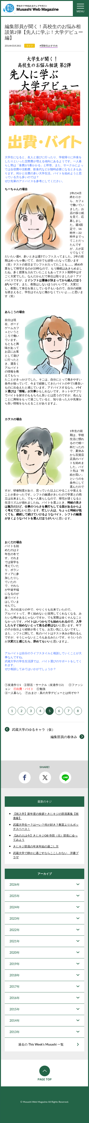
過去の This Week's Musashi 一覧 (41, 1044)
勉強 (42, 689)
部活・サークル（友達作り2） (46, 685)
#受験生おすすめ (49, 45)
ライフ (29, 45)
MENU (80, 11)
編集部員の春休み (64, 737)
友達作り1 (14, 685)
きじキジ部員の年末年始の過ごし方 (36, 846)
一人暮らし (15, 693)
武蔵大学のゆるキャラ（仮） (33, 729)
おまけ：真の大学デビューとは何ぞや (52, 693)
